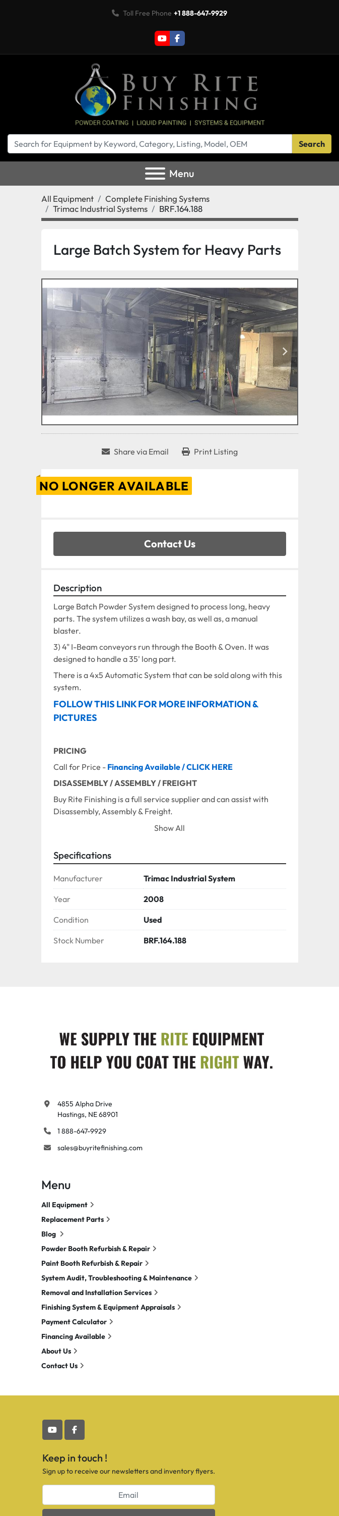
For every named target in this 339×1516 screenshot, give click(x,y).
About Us (56, 1351)
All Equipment (64, 1204)
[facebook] (177, 38)
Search (312, 144)
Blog (49, 1234)
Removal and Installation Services (96, 1292)
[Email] (128, 1495)
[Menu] (155, 173)
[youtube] (162, 38)
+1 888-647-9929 (200, 13)
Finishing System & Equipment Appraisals (108, 1307)
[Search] (150, 143)
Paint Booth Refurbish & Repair (92, 1263)
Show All (169, 828)
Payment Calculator (74, 1321)
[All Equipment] (67, 198)
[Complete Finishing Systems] (157, 198)
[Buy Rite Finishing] (161, 1047)
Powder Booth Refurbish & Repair (95, 1248)
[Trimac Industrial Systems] (100, 208)
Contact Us (169, 543)
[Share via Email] (135, 451)
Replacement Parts (72, 1219)
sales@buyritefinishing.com (100, 1147)
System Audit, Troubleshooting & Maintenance (116, 1277)
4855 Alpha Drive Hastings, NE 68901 (87, 1109)
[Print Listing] (209, 451)
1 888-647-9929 (81, 1131)
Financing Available (73, 1336)
